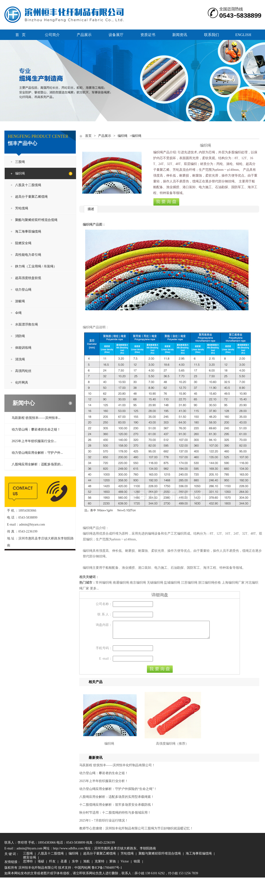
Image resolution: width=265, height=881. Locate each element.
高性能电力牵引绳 (28, 254)
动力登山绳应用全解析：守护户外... (37, 452)
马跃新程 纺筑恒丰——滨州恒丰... (36, 418)
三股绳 (20, 162)
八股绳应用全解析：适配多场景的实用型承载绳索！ (116, 800)
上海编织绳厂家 (233, 582)
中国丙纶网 (82, 871)
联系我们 (211, 35)
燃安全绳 (29, 861)
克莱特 (99, 865)
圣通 (63, 865)
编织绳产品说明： (96, 327)
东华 (75, 865)
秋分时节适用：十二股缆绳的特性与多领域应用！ (115, 816)
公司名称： (104, 604)
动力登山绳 (23, 289)
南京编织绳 (138, 582)
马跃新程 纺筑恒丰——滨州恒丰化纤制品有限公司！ (117, 768)
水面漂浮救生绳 (26, 324)
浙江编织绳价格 (209, 582)
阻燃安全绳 (23, 243)
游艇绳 (20, 301)
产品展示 (84, 35)
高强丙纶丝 (23, 371)
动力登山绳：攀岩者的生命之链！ (36, 429)
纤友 (52, 865)
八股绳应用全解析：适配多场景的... (37, 464)
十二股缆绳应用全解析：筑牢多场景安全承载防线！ (116, 808)
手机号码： (104, 651)
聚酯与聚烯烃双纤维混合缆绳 (36, 220)
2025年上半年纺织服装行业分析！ (103, 784)
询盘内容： (104, 625)
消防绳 (20, 336)
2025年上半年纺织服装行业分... (34, 441)
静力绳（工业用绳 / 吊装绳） (36, 266)
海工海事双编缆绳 (28, 231)
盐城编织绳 (172, 582)
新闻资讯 (179, 35)
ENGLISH (243, 35)
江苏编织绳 (189, 582)
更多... (94, 588)
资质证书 (147, 35)
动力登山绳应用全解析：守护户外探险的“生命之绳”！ (118, 792)
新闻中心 (24, 403)
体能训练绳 (23, 347)
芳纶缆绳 (21, 208)
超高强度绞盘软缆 (28, 278)
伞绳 (18, 313)
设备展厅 (116, 35)
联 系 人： (104, 614)
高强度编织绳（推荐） (172, 747)
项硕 (41, 865)
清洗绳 (20, 359)
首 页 (20, 35)
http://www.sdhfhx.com (68, 852)
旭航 (86, 865)
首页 (88, 136)
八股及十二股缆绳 (28, 185)
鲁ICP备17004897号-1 (107, 871)
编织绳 (20, 173)
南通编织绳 (121, 582)
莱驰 (112, 865)
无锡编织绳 (155, 582)
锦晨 (137, 865)
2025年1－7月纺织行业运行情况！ (103, 824)
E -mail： (105, 662)
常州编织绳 (104, 582)
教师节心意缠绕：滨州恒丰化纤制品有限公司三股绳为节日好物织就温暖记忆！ (136, 832)
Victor (125, 865)
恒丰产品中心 (22, 143)
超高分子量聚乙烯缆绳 (31, 196)
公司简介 (52, 35)
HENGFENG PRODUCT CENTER (38, 136)
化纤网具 (21, 382)
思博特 (28, 865)
